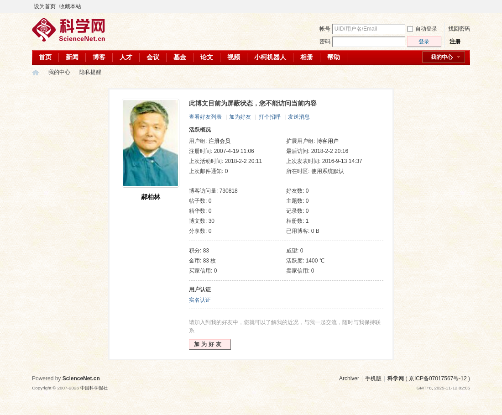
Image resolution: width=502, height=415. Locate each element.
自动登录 (422, 29)
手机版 (373, 378)
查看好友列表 (205, 117)
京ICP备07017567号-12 (438, 378)
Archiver (349, 378)
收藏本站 (70, 6)
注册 (455, 41)
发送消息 (299, 117)
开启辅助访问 (457, 6)
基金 (179, 57)
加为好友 (240, 117)
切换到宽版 (465, 6)
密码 (324, 41)
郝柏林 (150, 196)
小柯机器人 (270, 57)
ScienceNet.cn (81, 378)
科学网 (35, 72)
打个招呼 (270, 117)
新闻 (72, 57)
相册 (306, 57)
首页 (45, 57)
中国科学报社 (94, 387)
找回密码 (459, 29)
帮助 (333, 57)
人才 (126, 57)
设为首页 (45, 6)
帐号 (324, 29)
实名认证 (200, 300)
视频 (233, 57)
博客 (99, 57)
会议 (152, 57)
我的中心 (442, 57)
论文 (206, 57)
